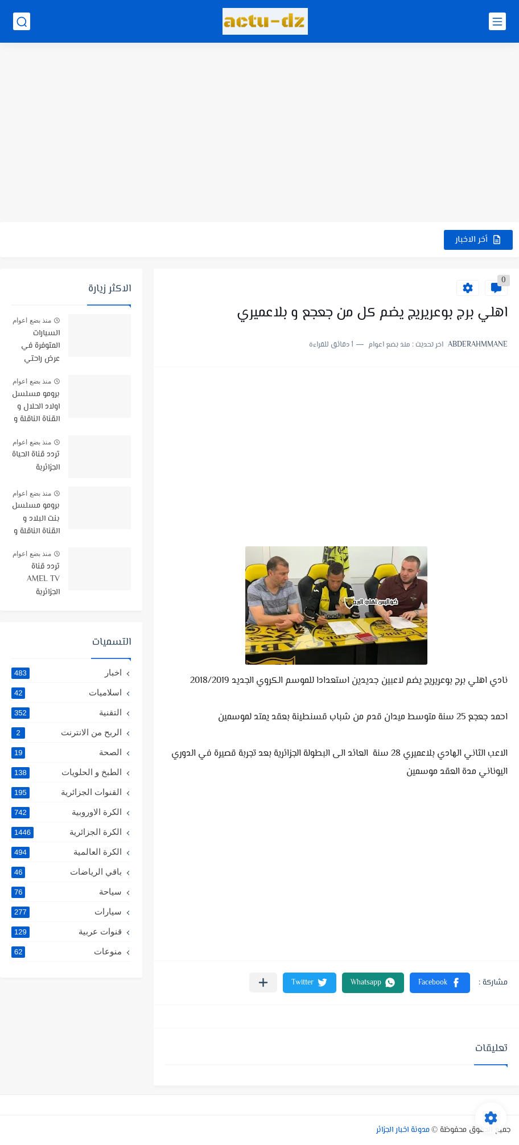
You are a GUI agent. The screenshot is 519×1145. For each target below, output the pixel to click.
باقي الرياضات (66, 872)
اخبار (66, 673)
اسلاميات (66, 692)
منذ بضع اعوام (32, 320)
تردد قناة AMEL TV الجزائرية (43, 580)
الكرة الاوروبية (66, 812)
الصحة (66, 752)
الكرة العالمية (66, 852)
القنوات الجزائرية (66, 792)
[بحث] (21, 21)
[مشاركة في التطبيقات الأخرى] (263, 982)
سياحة (66, 892)
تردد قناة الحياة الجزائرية (36, 460)
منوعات (66, 951)
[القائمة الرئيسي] (497, 21)
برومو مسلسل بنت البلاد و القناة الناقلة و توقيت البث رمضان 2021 (36, 519)
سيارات (66, 912)
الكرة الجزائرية (66, 832)
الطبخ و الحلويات (66, 772)
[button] (440, 983)
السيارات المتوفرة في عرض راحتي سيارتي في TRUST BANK (36, 346)
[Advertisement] (259, 133)
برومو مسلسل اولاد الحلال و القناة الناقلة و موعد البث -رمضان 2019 (36, 407)
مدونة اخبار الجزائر (403, 1130)
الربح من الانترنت (66, 732)
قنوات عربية (66, 931)
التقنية (66, 712)
